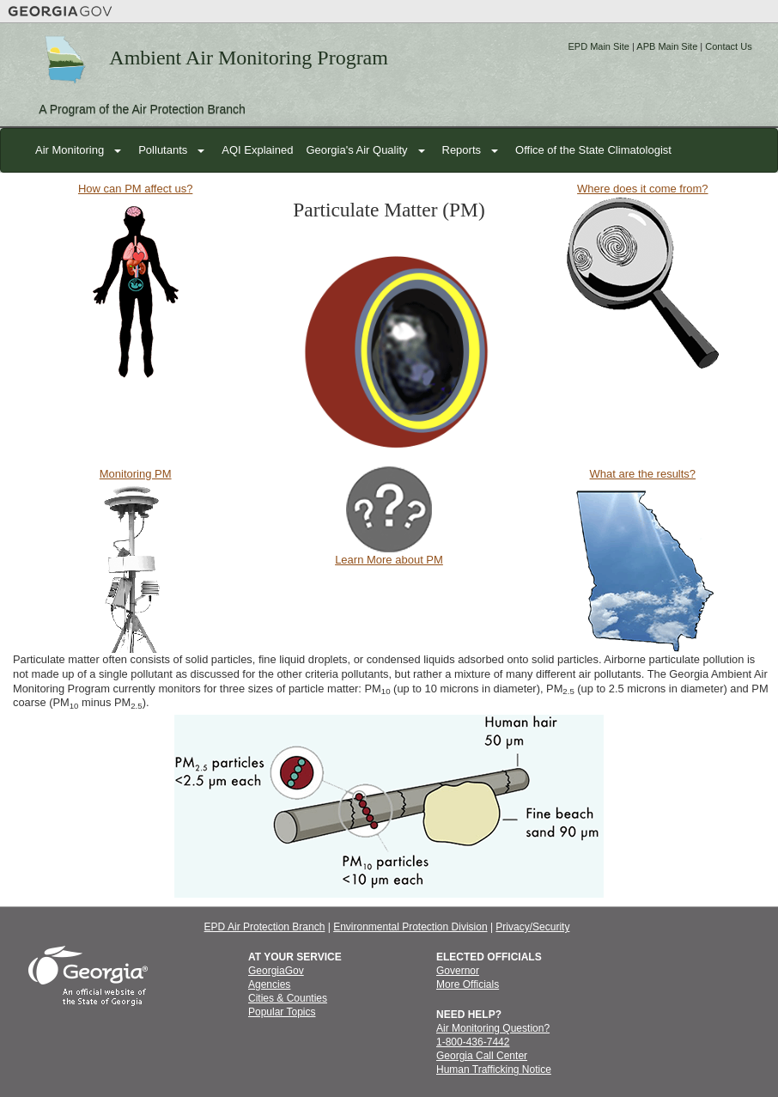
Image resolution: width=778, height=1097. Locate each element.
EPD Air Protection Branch (264, 927)
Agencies (269, 984)
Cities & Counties (287, 998)
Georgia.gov (60, 11)
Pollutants (162, 149)
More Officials (467, 984)
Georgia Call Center (481, 1056)
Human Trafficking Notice (493, 1069)
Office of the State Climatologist (593, 149)
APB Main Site (666, 46)
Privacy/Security (532, 927)
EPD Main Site (598, 46)
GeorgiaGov (276, 971)
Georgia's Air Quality (356, 149)
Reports (462, 149)
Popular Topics (282, 1012)
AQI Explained (257, 149)
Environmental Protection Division (410, 927)
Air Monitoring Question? (493, 1028)
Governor (457, 971)
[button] (119, 150)
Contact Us (728, 46)
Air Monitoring (69, 149)
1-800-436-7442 (472, 1042)
